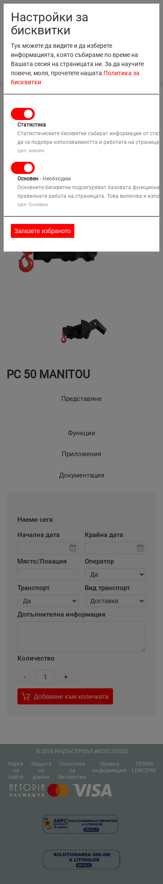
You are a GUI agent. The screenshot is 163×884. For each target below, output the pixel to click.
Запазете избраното (42, 230)
